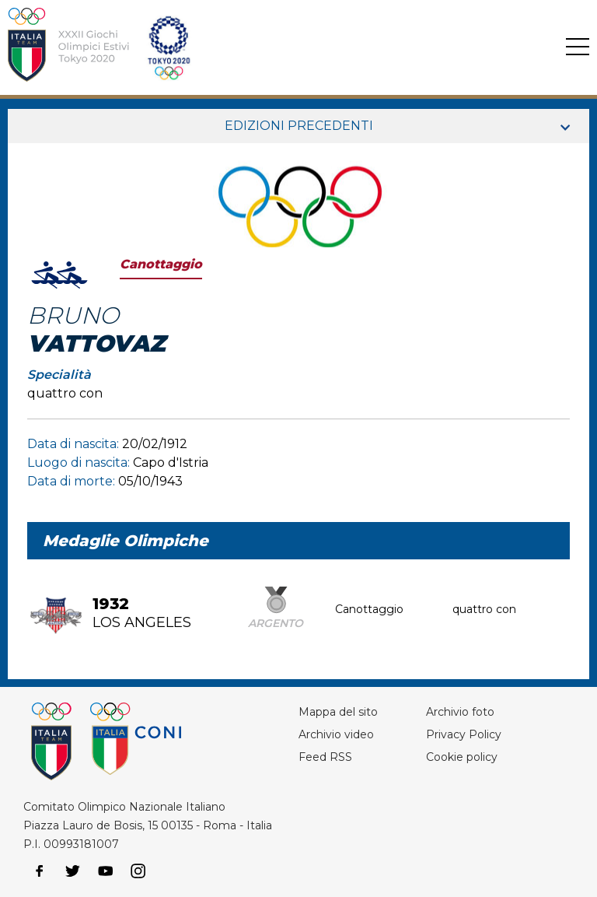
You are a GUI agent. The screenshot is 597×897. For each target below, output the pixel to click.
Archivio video (336, 734)
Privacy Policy (463, 734)
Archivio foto (460, 712)
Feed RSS (325, 757)
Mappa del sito (338, 712)
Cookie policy (462, 757)
